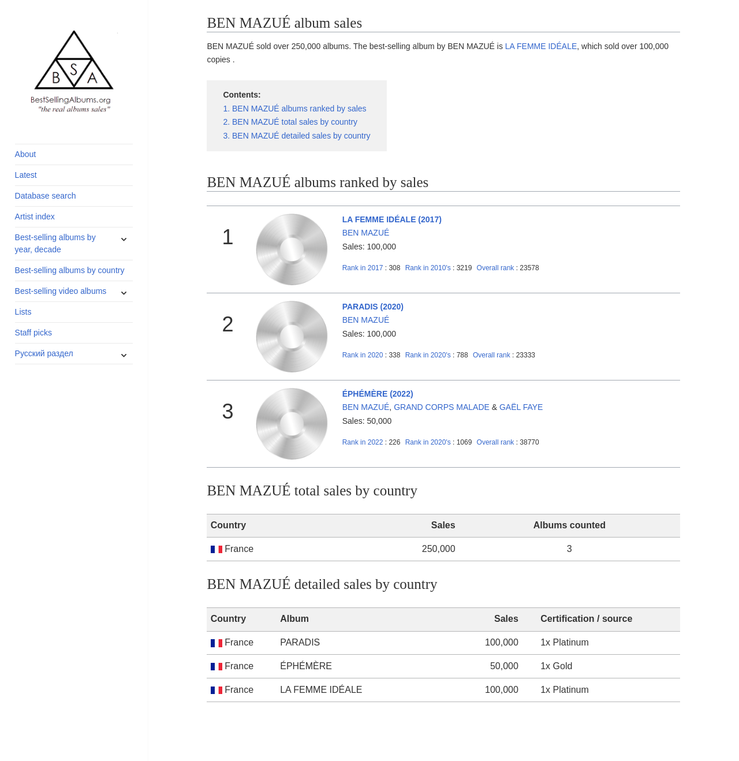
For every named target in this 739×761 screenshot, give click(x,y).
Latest (26, 175)
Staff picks (33, 332)
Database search (45, 195)
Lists (23, 311)
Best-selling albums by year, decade (55, 243)
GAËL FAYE (521, 407)
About (25, 154)
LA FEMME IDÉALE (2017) (392, 219)
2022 (362, 442)
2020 (362, 355)
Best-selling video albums (61, 291)
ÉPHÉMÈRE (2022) (377, 393)
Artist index (35, 216)
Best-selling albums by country (70, 270)
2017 (362, 268)
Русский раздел (44, 353)
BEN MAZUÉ (366, 232)
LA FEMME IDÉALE (541, 46)
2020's (429, 355)
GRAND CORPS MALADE (442, 407)
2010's (429, 268)
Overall (495, 268)
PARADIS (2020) (373, 306)
